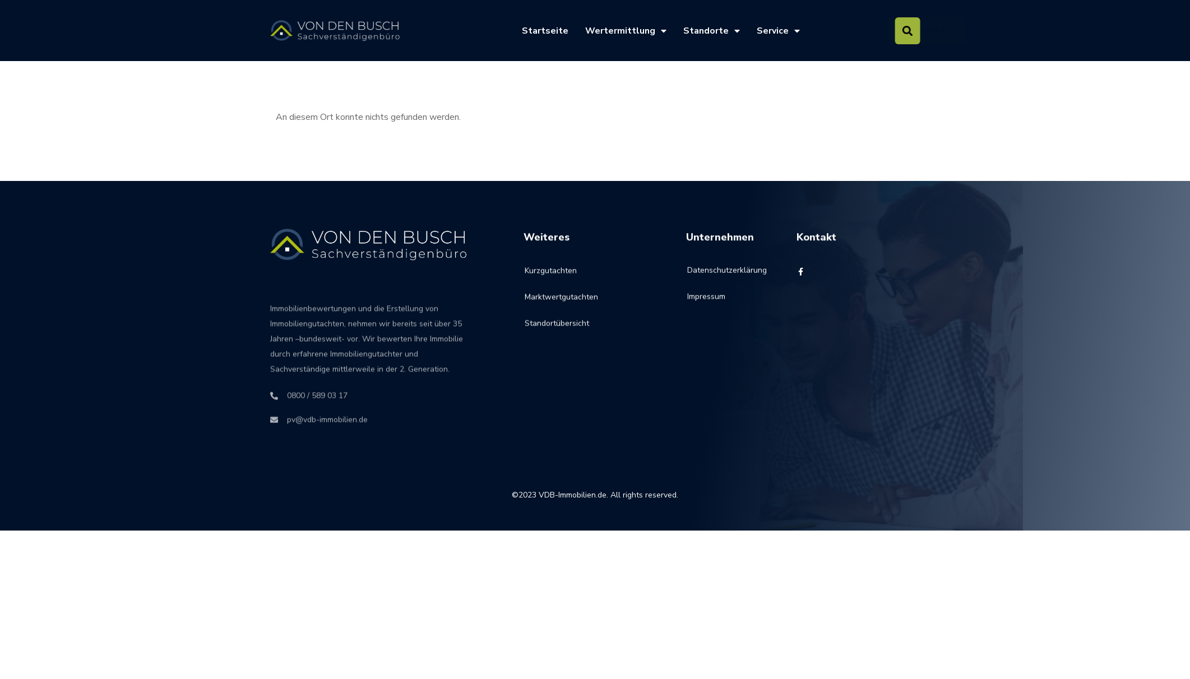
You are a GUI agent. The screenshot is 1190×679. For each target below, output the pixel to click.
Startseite (545, 31)
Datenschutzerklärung (713, 278)
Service (778, 31)
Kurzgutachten (551, 282)
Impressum (706, 304)
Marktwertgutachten (561, 308)
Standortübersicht (557, 334)
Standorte (711, 31)
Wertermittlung (625, 31)
